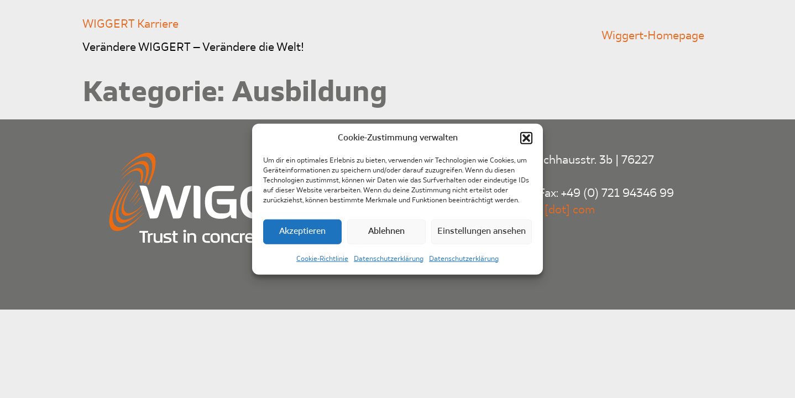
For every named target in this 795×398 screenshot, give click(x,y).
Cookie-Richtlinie (322, 258)
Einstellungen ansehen (481, 231)
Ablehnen (386, 231)
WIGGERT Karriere (130, 24)
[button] (526, 138)
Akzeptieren (302, 231)
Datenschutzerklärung (388, 258)
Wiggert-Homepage (653, 36)
